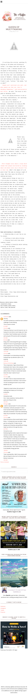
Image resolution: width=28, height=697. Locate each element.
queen (9, 305)
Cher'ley (6, 328)
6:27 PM (6, 429)
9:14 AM (6, 326)
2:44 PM (6, 394)
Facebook (3, 606)
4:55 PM (6, 402)
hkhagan (6, 404)
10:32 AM (6, 351)
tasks (6, 307)
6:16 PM (6, 415)
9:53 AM (6, 338)
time (9, 307)
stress (13, 305)
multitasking (4, 305)
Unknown (6, 316)
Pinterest (3, 612)
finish (9, 304)
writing (13, 307)
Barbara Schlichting (8, 363)
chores (15, 302)
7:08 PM (6, 450)
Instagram (3, 608)
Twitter (2, 610)
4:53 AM (6, 460)
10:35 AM (6, 361)
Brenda (5, 340)
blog (3, 302)
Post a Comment (5, 462)
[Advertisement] (14, 668)
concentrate (4, 304)
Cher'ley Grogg (9, 302)
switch (2, 307)
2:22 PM (6, 375)
